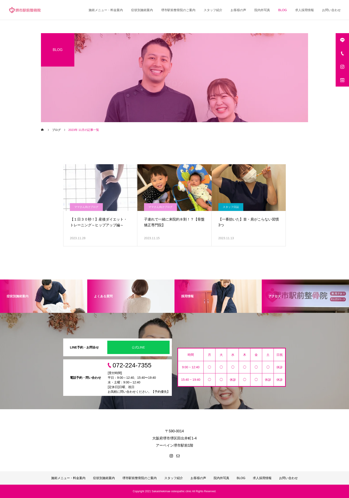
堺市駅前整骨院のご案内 (178, 10)
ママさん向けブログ (86, 207)
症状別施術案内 (142, 10)
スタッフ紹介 (213, 10)
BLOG (282, 10)
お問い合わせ (331, 10)
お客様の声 (238, 10)
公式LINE (138, 347)
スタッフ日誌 (231, 207)
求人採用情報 (304, 10)
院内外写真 (262, 10)
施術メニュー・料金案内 (106, 10)
